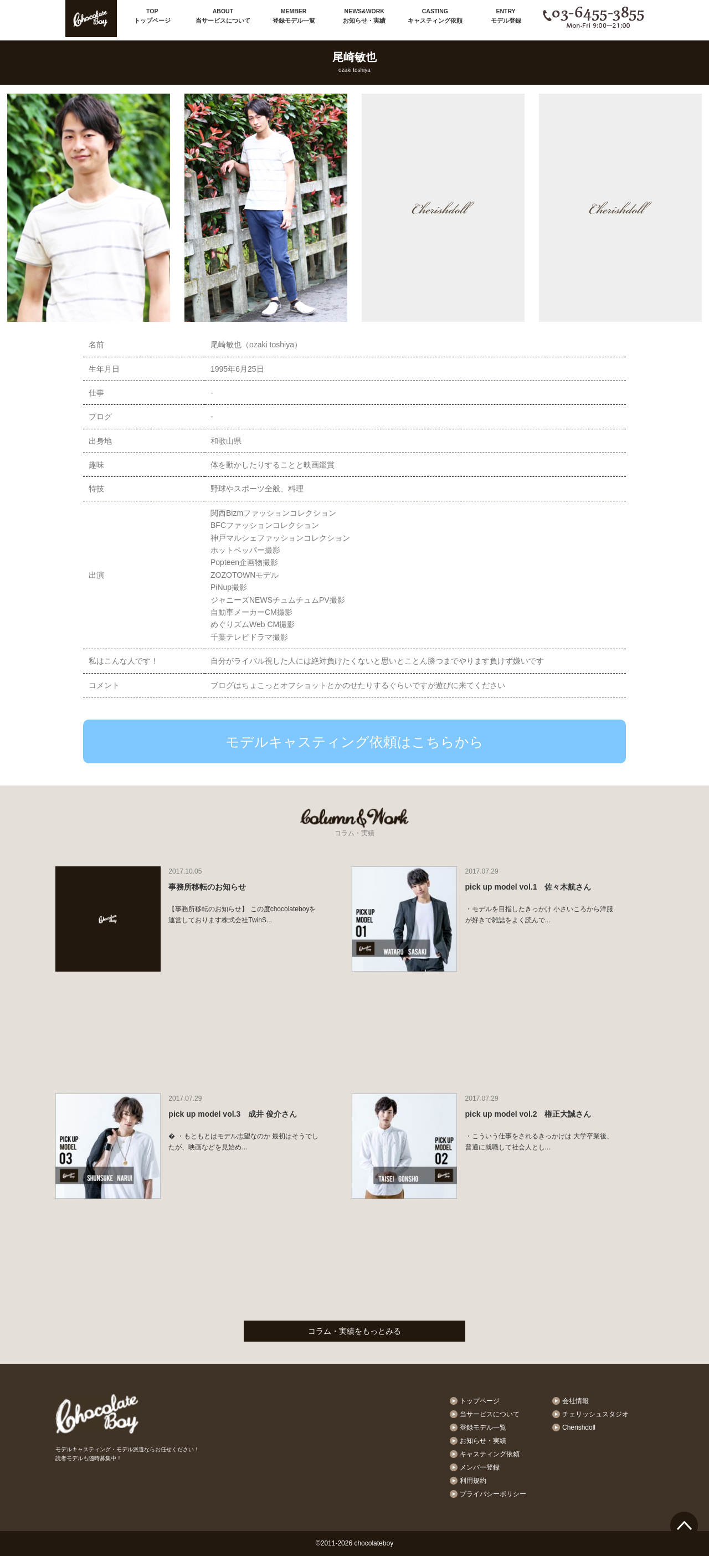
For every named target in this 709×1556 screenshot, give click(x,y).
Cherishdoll (578, 1427)
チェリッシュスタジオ (595, 1414)
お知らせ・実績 (364, 15)
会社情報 (575, 1401)
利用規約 (473, 1481)
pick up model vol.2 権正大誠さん (528, 1114)
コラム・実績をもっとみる (354, 1331)
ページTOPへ (684, 1525)
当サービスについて (223, 15)
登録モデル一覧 (293, 15)
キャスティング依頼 (435, 15)
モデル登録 (505, 15)
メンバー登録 (480, 1467)
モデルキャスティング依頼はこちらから (354, 741)
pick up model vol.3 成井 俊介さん (232, 1114)
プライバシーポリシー (493, 1494)
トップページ (152, 15)
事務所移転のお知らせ (207, 886)
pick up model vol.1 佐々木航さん (528, 886)
